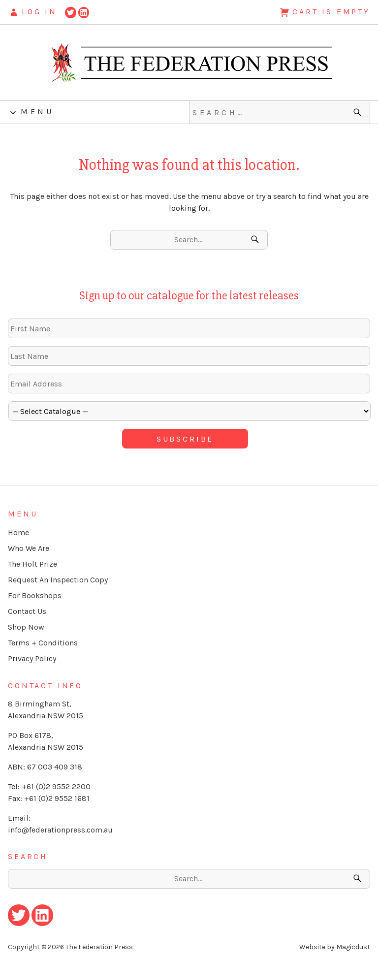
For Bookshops (35, 595)
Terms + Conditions (43, 642)
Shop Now (26, 627)
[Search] (358, 112)
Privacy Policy (32, 658)
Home (18, 532)
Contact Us (27, 611)
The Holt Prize (32, 564)
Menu (37, 111)
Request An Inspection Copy (58, 579)
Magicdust (353, 947)
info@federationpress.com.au (60, 829)
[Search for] (279, 112)
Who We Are (28, 548)
